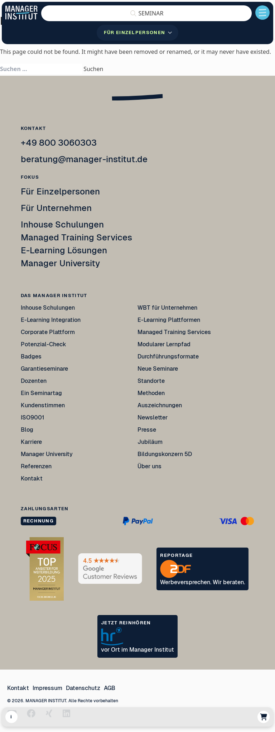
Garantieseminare (44, 368)
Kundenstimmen (43, 405)
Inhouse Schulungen (62, 224)
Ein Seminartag (41, 393)
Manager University (60, 263)
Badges (31, 356)
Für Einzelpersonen (60, 191)
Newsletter (153, 417)
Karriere (31, 441)
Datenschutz (83, 688)
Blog (27, 429)
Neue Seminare (158, 368)
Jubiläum (150, 441)
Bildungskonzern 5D (165, 454)
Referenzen (36, 466)
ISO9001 (32, 417)
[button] (146, 13)
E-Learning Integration (51, 319)
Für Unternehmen (56, 208)
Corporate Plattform (48, 332)
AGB (109, 688)
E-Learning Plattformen (169, 319)
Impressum (47, 688)
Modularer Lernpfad (164, 344)
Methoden (151, 393)
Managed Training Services (76, 237)
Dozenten (34, 380)
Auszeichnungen (160, 405)
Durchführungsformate (168, 356)
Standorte (151, 380)
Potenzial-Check (43, 344)
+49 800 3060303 (59, 142)
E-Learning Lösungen (64, 250)
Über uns (149, 466)
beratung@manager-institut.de (84, 159)
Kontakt (32, 478)
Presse (147, 429)
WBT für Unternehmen (167, 307)
